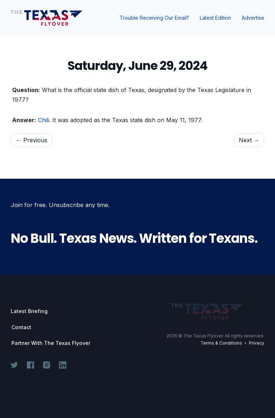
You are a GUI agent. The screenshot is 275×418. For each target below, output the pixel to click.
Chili (43, 120)
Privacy (256, 343)
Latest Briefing (29, 311)
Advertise (253, 18)
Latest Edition (215, 18)
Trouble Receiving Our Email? (154, 18)
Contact (21, 327)
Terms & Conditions (221, 343)
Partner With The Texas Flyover (50, 343)
